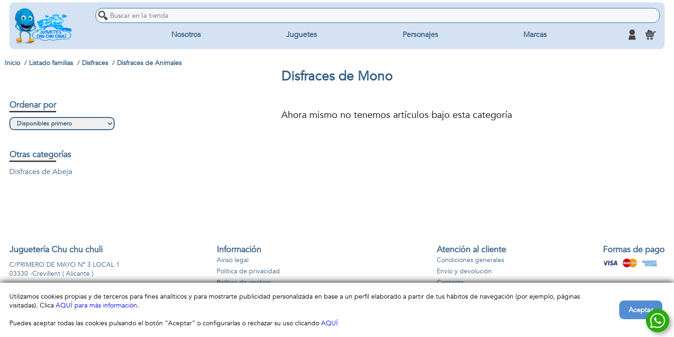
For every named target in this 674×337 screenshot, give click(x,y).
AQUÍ (329, 323)
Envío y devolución (464, 271)
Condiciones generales (470, 260)
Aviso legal (233, 260)
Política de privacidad (248, 271)
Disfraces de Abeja (40, 172)
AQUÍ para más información (96, 305)
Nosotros (186, 34)
